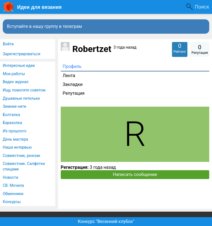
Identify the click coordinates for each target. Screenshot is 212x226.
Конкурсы (12, 201)
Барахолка (12, 122)
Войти (8, 44)
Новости (10, 177)
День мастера (15, 139)
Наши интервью (17, 147)
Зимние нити (14, 106)
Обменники (13, 193)
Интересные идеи (19, 65)
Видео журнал (15, 82)
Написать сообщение (135, 174)
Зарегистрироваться (21, 54)
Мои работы (14, 74)
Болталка (11, 114)
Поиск (202, 7)
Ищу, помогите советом (24, 90)
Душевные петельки (21, 98)
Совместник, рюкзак (21, 155)
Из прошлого (14, 131)
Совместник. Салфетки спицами (24, 166)
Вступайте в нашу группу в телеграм (44, 26)
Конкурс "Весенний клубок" (106, 221)
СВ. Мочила (13, 185)
